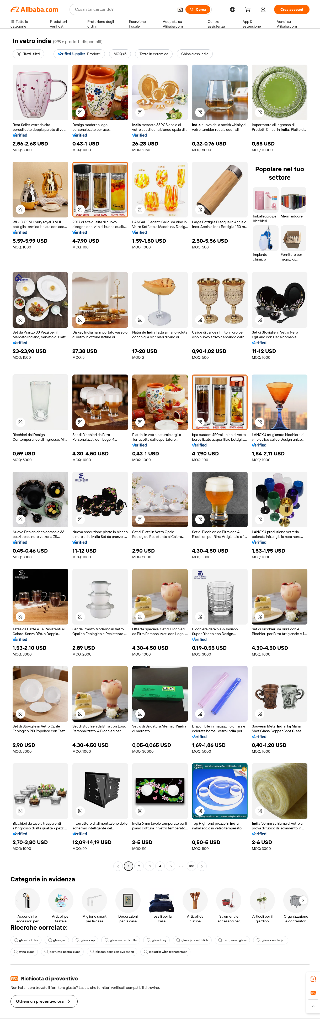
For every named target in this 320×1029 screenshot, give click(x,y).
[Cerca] (197, 9)
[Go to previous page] (118, 866)
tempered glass (232, 940)
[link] (313, 979)
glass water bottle (121, 940)
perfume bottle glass (62, 952)
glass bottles (26, 940)
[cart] (249, 10)
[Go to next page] (202, 866)
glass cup (85, 940)
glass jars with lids (192, 940)
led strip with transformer (165, 952)
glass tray (156, 940)
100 (191, 866)
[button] (180, 9)
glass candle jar (271, 940)
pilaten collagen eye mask (112, 952)
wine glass (24, 952)
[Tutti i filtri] (28, 53)
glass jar (57, 940)
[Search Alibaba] (124, 9)
